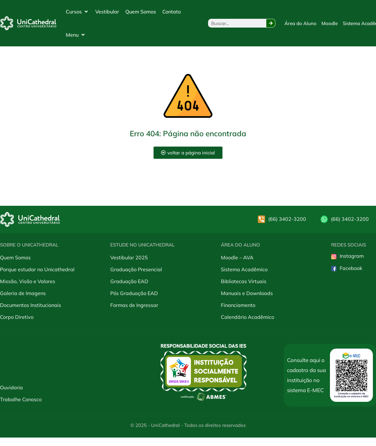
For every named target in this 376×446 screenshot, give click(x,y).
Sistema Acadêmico (244, 269)
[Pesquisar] (270, 23)
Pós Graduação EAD (134, 293)
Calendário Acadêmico (247, 317)
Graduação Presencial (136, 269)
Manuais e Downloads (247, 293)
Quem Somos (15, 257)
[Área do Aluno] (300, 23)
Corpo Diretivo (17, 317)
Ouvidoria (11, 387)
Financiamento (238, 305)
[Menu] (76, 34)
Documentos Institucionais (30, 305)
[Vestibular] (107, 11)
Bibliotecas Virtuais (243, 281)
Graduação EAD (129, 281)
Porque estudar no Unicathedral (37, 269)
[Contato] (171, 11)
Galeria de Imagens (23, 293)
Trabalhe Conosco (21, 399)
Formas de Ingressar (134, 305)
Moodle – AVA (237, 257)
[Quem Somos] (140, 11)
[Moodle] (329, 23)
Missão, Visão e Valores (27, 281)
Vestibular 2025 (129, 257)
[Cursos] (77, 11)
